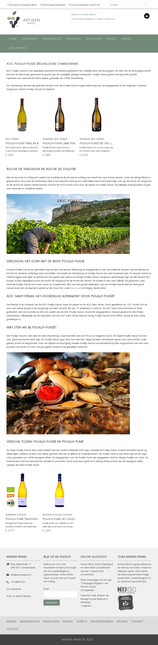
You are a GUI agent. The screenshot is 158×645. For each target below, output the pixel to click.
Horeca (81, 621)
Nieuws (111, 39)
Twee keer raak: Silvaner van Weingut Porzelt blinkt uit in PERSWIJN (95, 599)
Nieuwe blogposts (94, 556)
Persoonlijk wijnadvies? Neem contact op (93, 18)
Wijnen (11, 621)
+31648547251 (17, 581)
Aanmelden (51, 602)
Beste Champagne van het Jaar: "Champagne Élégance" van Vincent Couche (96, 583)
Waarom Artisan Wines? (83, 14)
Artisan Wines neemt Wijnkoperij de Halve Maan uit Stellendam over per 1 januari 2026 (97, 568)
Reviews (122, 621)
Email (46, 588)
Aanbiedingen (52, 39)
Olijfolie (12, 629)
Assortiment (29, 39)
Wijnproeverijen (101, 621)
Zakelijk (126, 39)
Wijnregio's (73, 39)
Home (12, 39)
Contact (137, 621)
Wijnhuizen (94, 39)
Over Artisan (17, 48)
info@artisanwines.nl (20, 574)
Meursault (76, 287)
